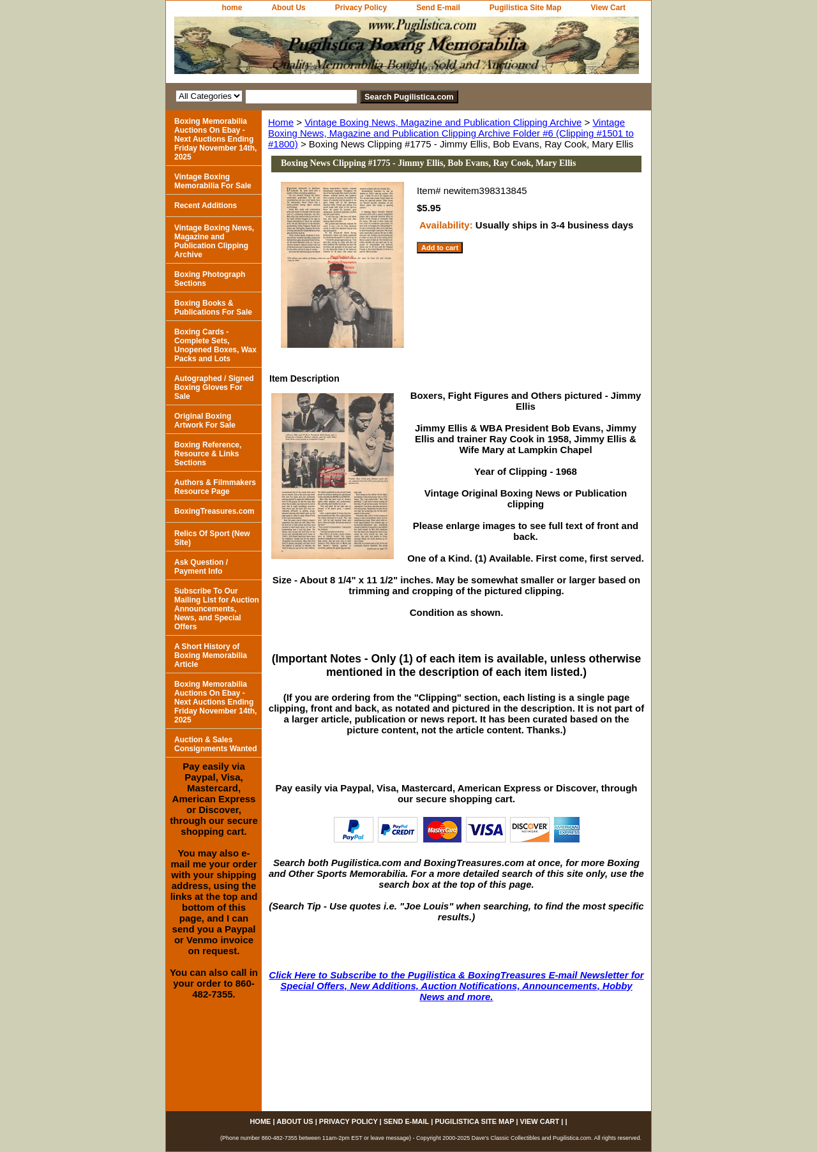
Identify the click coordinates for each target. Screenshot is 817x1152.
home (231, 7)
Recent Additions (205, 205)
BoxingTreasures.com (214, 511)
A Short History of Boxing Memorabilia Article (210, 655)
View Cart (608, 7)
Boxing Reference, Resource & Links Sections (207, 453)
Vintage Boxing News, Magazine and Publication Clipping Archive (442, 122)
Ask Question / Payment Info (201, 567)
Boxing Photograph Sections (209, 279)
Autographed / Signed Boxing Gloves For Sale (214, 387)
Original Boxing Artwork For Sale (205, 421)
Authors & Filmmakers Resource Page (215, 487)
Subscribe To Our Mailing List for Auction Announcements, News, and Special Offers (216, 609)
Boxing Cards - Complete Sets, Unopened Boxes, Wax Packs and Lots (215, 345)
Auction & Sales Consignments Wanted (215, 744)
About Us (288, 7)
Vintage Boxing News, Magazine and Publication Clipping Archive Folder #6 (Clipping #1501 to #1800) (451, 133)
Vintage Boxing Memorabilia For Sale (212, 181)
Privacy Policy (361, 7)
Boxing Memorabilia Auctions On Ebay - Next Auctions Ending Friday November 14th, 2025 (215, 139)
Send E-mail (438, 7)
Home (281, 122)
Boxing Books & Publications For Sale (213, 308)
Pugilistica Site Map (526, 7)
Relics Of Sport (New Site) (212, 538)
